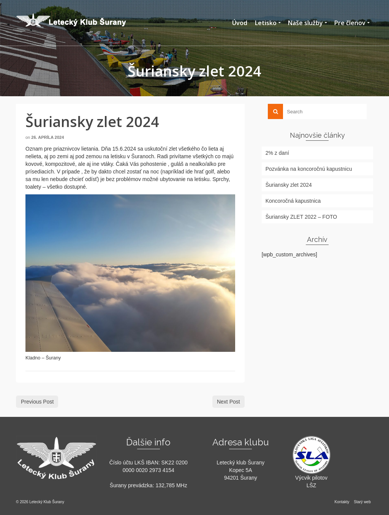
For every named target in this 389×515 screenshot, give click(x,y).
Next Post (228, 402)
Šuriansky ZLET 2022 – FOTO (301, 217)
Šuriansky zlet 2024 (289, 185)
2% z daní (277, 153)
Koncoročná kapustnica (293, 201)
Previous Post (37, 402)
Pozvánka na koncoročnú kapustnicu (309, 169)
